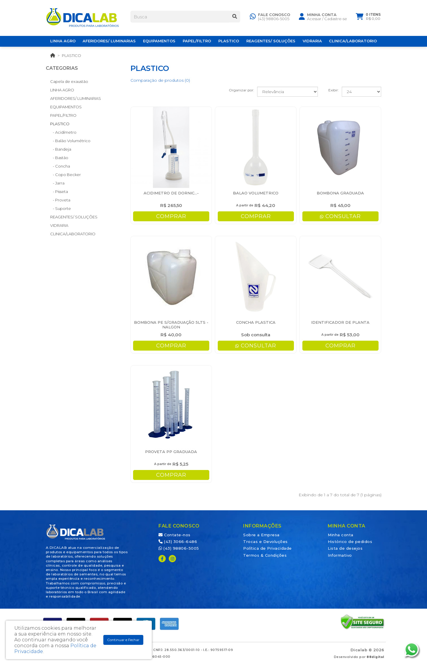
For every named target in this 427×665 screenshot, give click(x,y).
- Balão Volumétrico (70, 140)
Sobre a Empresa (261, 534)
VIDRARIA (59, 225)
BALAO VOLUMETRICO (255, 193)
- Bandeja (60, 149)
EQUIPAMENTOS (66, 107)
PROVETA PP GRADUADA (171, 451)
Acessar (314, 19)
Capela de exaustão (69, 81)
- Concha (60, 166)
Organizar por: (241, 90)
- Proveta (60, 200)
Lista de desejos (345, 548)
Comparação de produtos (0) (160, 80)
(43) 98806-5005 (273, 19)
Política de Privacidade (267, 548)
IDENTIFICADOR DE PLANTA (340, 322)
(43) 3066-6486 (177, 541)
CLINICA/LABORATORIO (72, 233)
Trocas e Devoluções (265, 541)
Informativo (340, 555)
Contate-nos (174, 534)
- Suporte (60, 208)
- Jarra (57, 183)
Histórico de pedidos (350, 541)
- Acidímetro (63, 132)
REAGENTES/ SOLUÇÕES (73, 217)
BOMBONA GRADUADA (340, 193)
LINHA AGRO (62, 90)
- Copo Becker (65, 174)
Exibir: (333, 90)
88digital (375, 657)
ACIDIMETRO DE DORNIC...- (171, 193)
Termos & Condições (265, 555)
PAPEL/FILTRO (63, 115)
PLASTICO (71, 55)
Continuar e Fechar (123, 640)
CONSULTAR (340, 216)
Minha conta (340, 534)
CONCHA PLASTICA (256, 322)
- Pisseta (59, 191)
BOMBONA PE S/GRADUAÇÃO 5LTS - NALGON (171, 324)
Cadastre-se (335, 19)
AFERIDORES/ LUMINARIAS (75, 98)
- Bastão (59, 157)
